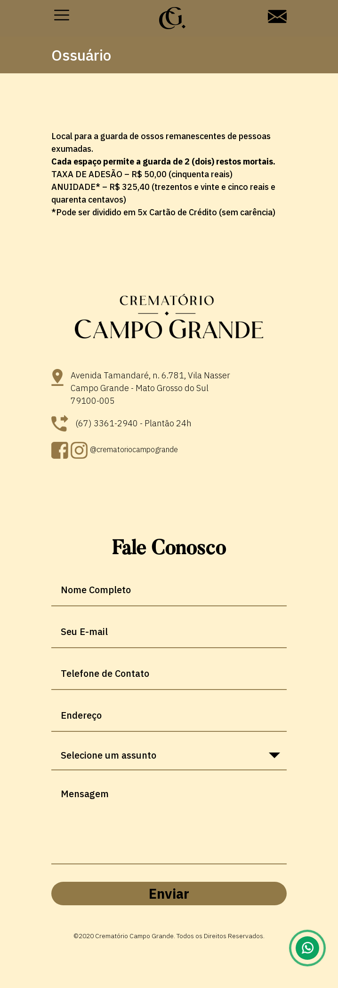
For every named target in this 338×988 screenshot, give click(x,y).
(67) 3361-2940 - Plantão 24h (121, 423)
